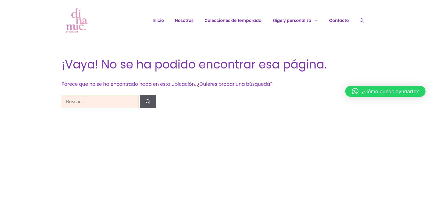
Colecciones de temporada (233, 20)
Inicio (158, 20)
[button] (385, 91)
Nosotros (184, 20)
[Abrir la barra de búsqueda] (361, 20)
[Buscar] (148, 101)
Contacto (339, 20)
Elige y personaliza (298, 20)
